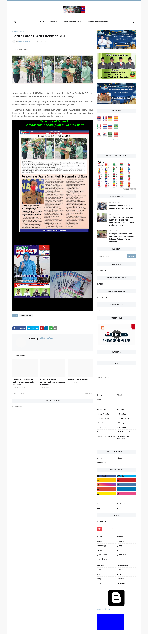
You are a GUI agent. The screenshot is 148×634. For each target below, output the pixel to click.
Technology (101, 546)
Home (99, 395)
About (119, 395)
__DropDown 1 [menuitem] (123, 414)
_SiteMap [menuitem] (120, 423)
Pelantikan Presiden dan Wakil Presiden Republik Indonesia (23, 382)
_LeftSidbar (101, 570)
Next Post (88, 394)
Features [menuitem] (54, 21)
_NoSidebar (121, 570)
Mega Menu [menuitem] (121, 427)
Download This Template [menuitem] (96, 21)
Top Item (120, 508)
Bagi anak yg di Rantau (78, 379)
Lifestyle (100, 574)
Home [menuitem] (43, 21)
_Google (120, 546)
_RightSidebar (122, 565)
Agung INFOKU (18, 31)
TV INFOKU (101, 270)
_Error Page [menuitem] (101, 427)
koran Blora (102, 297)
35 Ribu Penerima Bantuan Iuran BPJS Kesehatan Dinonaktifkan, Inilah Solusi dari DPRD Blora (121, 221)
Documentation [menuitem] (71, 21)
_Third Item (121, 555)
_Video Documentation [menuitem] (106, 436)
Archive (120, 537)
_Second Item (102, 555)
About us (100, 508)
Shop (99, 579)
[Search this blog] (111, 256)
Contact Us (101, 462)
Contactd (120, 541)
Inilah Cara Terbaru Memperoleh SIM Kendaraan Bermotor (52, 382)
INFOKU (100, 284)
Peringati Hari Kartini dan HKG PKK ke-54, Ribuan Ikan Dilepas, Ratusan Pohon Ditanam (121, 237)
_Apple (100, 550)
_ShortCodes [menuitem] (102, 423)
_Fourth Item (102, 559)
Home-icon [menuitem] (101, 409)
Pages (99, 541)
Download (121, 579)
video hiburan (102, 311)
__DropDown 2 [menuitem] (103, 418)
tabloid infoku (24, 41)
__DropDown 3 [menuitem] (123, 418)
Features (100, 565)
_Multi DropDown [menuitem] (104, 414)
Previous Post (19, 394)
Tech (119, 574)
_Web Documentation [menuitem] (125, 432)
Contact (100, 399)
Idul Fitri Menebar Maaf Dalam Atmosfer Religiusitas (121, 206)
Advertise (101, 504)
